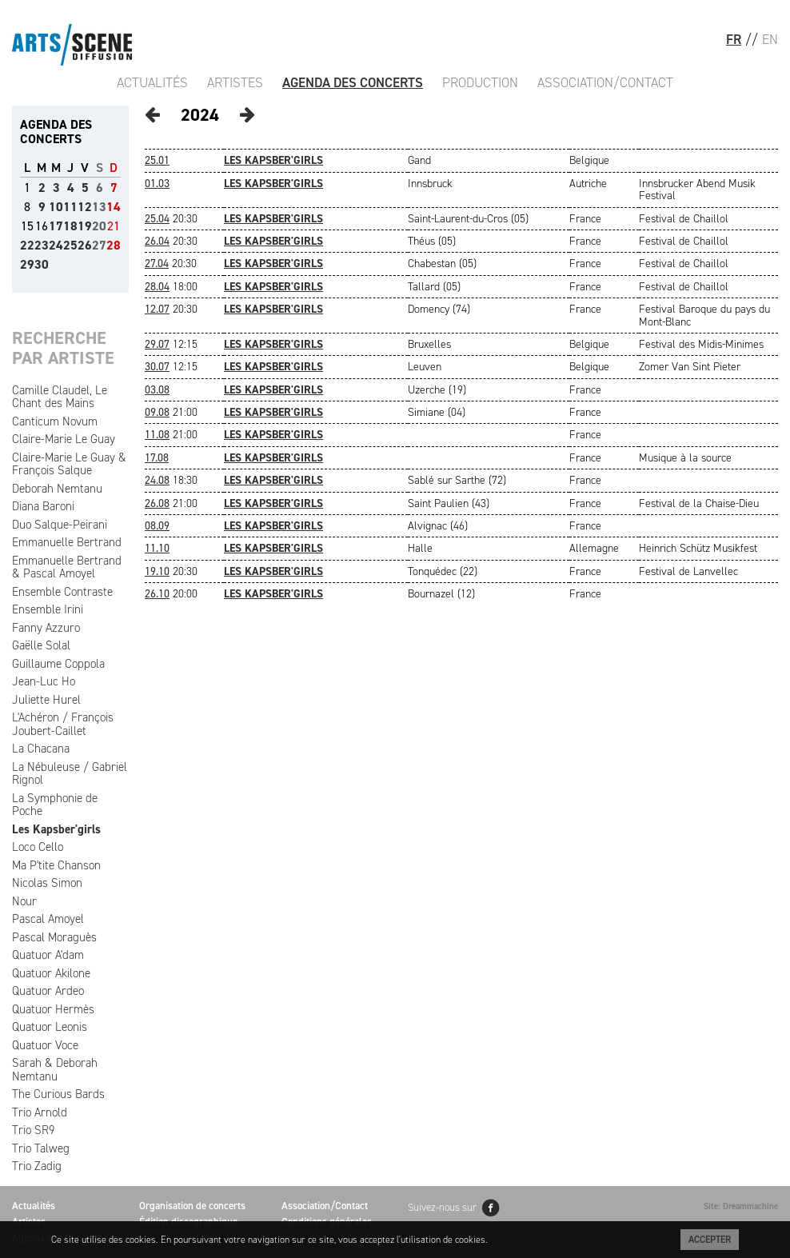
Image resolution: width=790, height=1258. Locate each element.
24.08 (157, 480)
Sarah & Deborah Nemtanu (55, 1069)
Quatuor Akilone (51, 973)
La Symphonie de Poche (55, 805)
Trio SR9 (33, 1130)
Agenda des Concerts (352, 82)
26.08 (157, 503)
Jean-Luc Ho (43, 681)
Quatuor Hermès (53, 1009)
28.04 (157, 286)
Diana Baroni (43, 506)
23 (41, 245)
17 (56, 226)
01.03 (157, 183)
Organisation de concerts (192, 1205)
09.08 (157, 412)
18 (70, 226)
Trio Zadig (37, 1166)
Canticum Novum (55, 421)
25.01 (157, 160)
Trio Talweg (41, 1148)
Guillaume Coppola (58, 664)
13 (99, 206)
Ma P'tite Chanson (56, 865)
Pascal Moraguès (54, 937)
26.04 (157, 241)
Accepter (709, 1239)
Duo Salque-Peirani (59, 525)
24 (56, 245)
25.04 (157, 218)
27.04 (157, 263)
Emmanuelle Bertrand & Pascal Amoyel (67, 567)
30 (41, 264)
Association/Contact (605, 82)
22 (27, 245)
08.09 (157, 525)
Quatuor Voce (45, 1045)
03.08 (157, 389)
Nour (24, 901)
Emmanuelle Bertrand (67, 542)
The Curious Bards (58, 1094)
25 (70, 245)
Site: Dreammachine (741, 1206)
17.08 (157, 457)
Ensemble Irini (47, 609)
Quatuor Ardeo (48, 991)
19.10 (157, 571)
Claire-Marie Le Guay (63, 439)
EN (770, 39)
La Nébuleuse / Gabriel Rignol (69, 774)
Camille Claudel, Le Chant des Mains (59, 397)
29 (27, 264)
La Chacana (41, 749)
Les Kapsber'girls (56, 829)
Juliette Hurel (46, 700)
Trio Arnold (39, 1112)
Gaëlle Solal (41, 645)
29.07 (157, 344)
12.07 (157, 309)
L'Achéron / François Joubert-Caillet (63, 724)
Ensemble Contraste (62, 592)
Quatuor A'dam (48, 955)
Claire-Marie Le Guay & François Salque (69, 464)
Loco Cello (37, 847)
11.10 (157, 548)
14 (113, 206)
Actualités (152, 82)
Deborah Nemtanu (57, 489)
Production (480, 82)
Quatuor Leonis (49, 1027)
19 (85, 226)
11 (70, 206)
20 (99, 226)
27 (99, 245)
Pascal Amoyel (48, 919)
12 (85, 206)
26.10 (157, 593)
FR (733, 39)
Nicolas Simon (47, 883)
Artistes (235, 82)
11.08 (157, 434)
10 (56, 206)
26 (85, 245)
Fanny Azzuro (46, 628)
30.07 (157, 366)
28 (113, 245)
